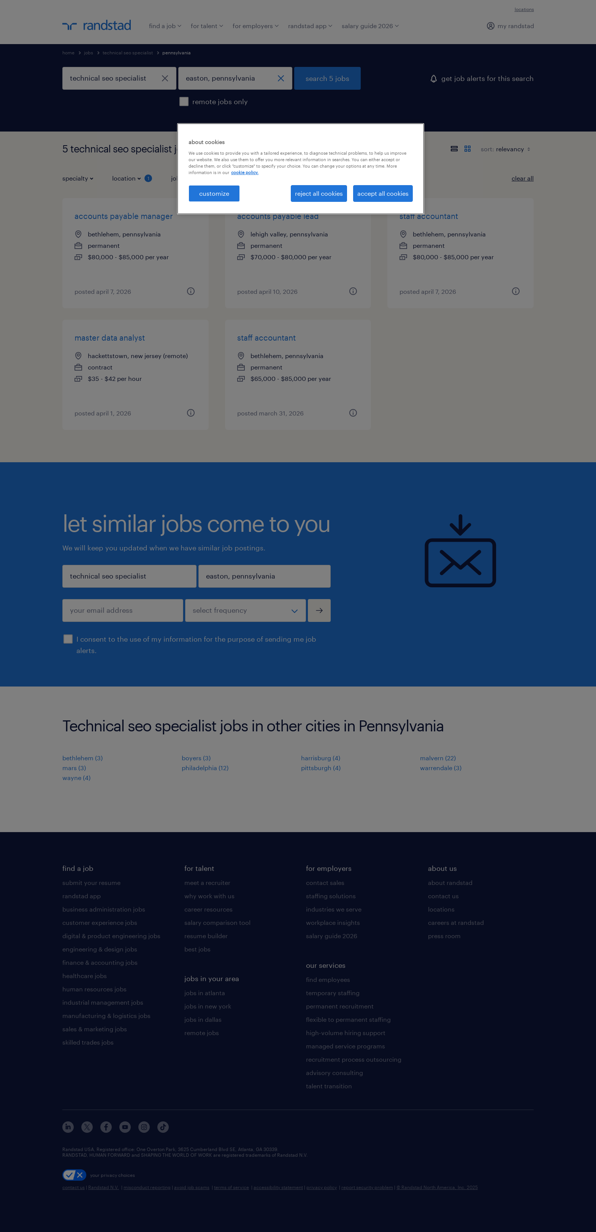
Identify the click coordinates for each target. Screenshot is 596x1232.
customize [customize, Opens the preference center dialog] (214, 193)
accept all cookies (383, 193)
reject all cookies (319, 193)
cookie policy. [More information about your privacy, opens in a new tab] (244, 172)
